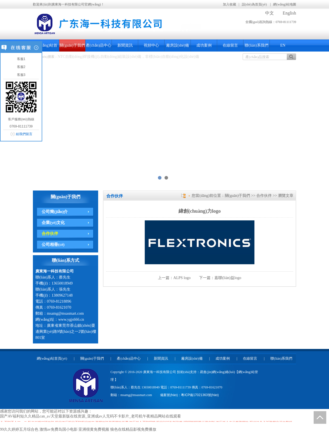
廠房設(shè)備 (177, 45)
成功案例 (204, 45)
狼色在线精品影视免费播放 (133, 429)
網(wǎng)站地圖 (284, 4)
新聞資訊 (125, 45)
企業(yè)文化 (53, 222)
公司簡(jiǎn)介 (55, 211)
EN (282, 45)
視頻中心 (151, 45)
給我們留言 (24, 134)
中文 (269, 13)
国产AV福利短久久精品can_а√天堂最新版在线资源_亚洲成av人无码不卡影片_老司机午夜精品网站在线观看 (90, 416)
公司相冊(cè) (53, 244)
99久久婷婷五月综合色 (19, 429)
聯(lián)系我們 (256, 45)
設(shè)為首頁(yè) (255, 4)
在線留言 (230, 45)
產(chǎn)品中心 (99, 45)
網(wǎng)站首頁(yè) (52, 358)
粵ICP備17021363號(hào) (200, 395)
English (289, 13)
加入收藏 (229, 4)
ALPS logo (182, 278)
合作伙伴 (50, 233)
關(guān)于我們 (72, 45)
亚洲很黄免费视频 (93, 429)
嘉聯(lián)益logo (227, 278)
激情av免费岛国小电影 (58, 429)
